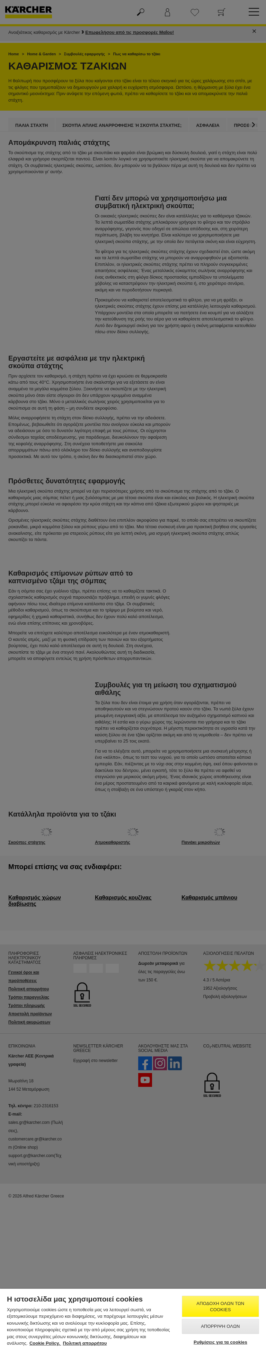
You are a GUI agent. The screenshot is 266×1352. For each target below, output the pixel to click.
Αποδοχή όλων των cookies (220, 1306)
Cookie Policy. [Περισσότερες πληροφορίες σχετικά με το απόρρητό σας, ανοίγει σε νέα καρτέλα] (45, 1343)
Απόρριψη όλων (220, 1326)
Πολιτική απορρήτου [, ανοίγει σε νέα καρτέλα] (85, 1343)
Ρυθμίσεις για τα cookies (220, 1342)
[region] (133, 1320)
